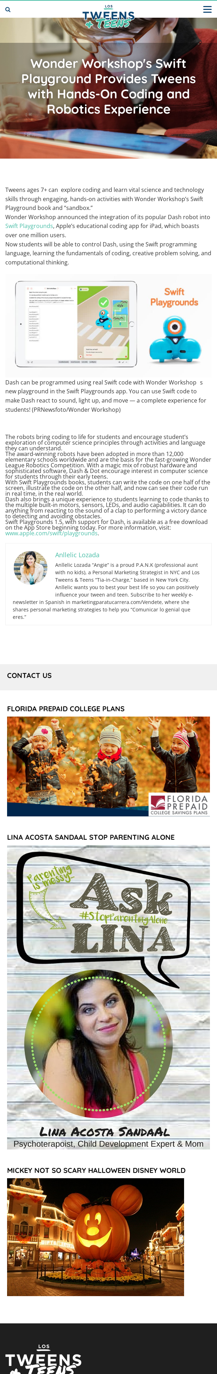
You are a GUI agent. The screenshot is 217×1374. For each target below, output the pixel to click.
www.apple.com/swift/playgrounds (51, 533)
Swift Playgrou (24, 226)
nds (48, 226)
